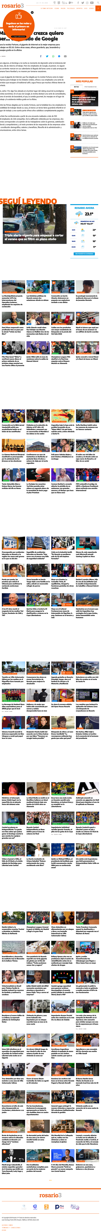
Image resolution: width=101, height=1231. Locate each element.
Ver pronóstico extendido (84, 254)
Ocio (85, 8)
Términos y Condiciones (11, 1228)
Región (63, 8)
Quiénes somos (7, 1225)
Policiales (71, 8)
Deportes (79, 8)
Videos (91, 8)
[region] (50, 19)
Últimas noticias (47, 8)
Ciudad (56, 8)
